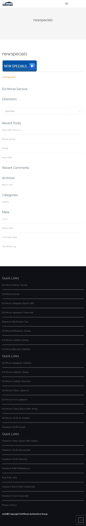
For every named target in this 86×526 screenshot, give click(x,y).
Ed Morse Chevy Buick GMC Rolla (19, 409)
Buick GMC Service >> (12, 130)
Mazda (5, 148)
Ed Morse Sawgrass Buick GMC (18, 303)
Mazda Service (8, 139)
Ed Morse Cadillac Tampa (15, 372)
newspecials (9, 77)
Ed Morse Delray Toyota (14, 285)
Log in (5, 219)
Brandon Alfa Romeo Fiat (15, 322)
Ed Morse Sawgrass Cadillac (17, 363)
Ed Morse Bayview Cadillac (16, 349)
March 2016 (7, 185)
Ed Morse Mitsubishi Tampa (16, 331)
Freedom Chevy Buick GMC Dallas (20, 441)
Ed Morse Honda (10, 294)
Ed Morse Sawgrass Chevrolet (17, 312)
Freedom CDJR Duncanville (16, 450)
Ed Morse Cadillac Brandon (16, 381)
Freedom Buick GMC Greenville (18, 487)
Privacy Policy (9, 505)
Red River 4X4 (9, 477)
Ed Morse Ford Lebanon (14, 400)
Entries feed (7, 228)
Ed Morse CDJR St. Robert (15, 418)
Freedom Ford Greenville (15, 496)
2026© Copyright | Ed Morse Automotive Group (25, 514)
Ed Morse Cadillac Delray (15, 340)
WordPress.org (9, 246)
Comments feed (9, 237)
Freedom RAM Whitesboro (16, 468)
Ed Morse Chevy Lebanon (15, 390)
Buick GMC (7, 157)
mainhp (5, 202)
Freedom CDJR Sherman (15, 459)
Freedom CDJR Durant (13, 427)
